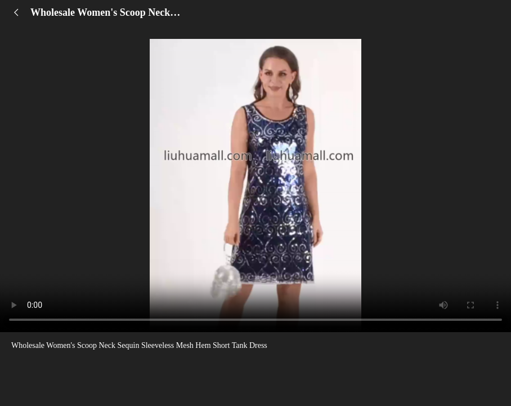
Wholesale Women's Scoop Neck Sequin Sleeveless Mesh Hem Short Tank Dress (139, 345)
